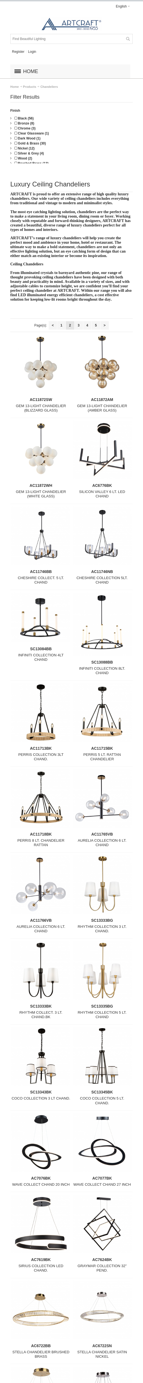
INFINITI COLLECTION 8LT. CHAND (102, 670)
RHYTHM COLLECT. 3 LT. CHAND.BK (40, 1014)
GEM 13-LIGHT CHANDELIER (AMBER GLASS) (102, 408)
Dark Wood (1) (27, 138)
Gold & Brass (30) (30, 143)
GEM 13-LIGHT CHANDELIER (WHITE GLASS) (41, 494)
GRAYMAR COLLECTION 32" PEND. (102, 1268)
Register (18, 52)
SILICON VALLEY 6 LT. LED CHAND (102, 494)
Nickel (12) (24, 148)
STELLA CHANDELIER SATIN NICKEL (102, 1354)
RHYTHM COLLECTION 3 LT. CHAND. (102, 929)
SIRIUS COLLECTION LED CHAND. (40, 1268)
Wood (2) (23, 158)
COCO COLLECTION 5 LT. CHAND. (102, 1100)
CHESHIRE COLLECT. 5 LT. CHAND (41, 580)
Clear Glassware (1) (31, 133)
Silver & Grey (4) (29, 153)
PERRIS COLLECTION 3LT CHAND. (40, 756)
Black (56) (24, 118)
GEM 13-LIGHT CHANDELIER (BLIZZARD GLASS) (41, 408)
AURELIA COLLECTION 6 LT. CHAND (102, 842)
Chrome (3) (25, 128)
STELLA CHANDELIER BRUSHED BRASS (40, 1354)
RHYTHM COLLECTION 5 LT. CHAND (102, 1014)
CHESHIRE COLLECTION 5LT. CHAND (102, 580)
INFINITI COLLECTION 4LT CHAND (40, 657)
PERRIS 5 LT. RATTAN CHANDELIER (102, 756)
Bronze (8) (24, 123)
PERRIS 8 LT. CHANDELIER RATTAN (40, 842)
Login (32, 52)
